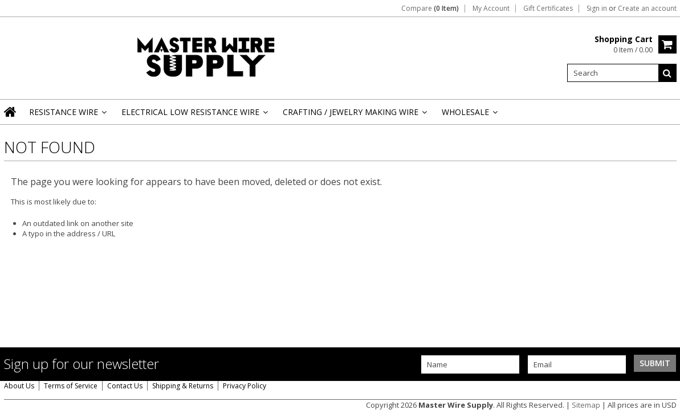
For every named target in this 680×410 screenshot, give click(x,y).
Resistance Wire (67, 115)
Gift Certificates (548, 9)
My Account (491, 9)
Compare (430, 9)
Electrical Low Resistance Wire (193, 115)
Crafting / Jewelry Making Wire (354, 115)
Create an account (647, 9)
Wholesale (469, 115)
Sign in (597, 9)
